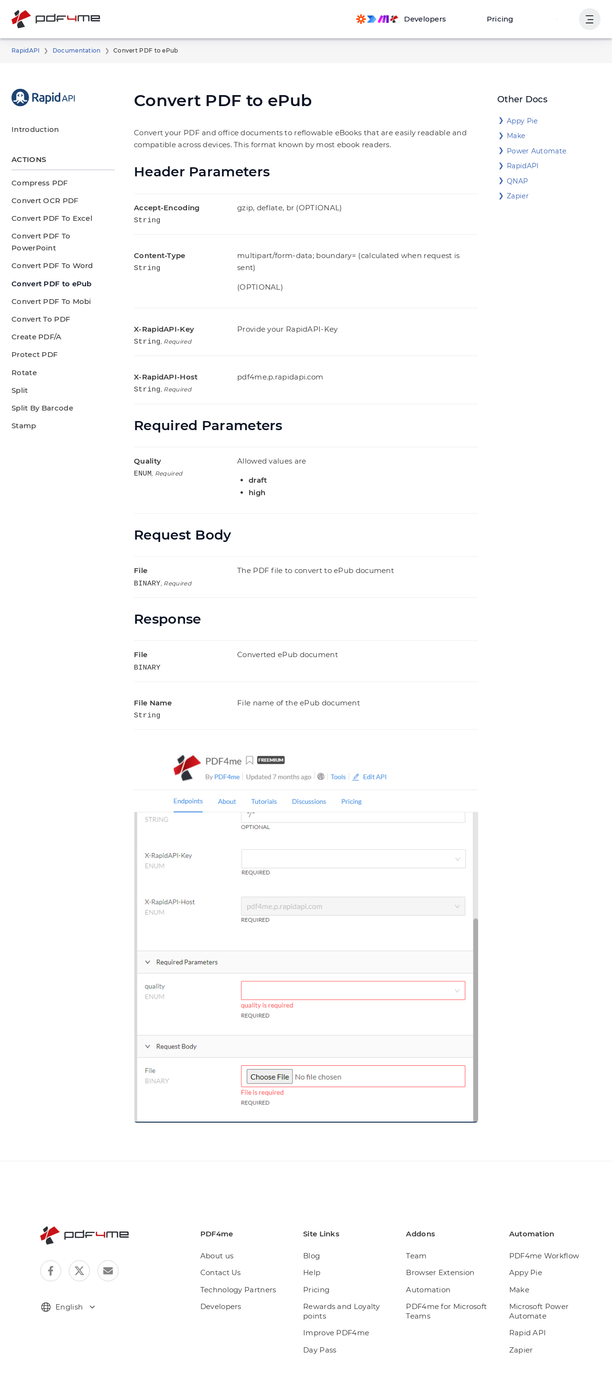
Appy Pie (521, 121)
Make (515, 136)
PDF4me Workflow (543, 1238)
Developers (230, 1289)
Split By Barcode (39, 396)
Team (421, 1238)
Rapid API (528, 1306)
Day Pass (328, 1332)
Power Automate (532, 151)
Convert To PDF (38, 307)
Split (18, 378)
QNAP (516, 181)
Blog (319, 1238)
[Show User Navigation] (589, 19)
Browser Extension (443, 1255)
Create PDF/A (34, 325)
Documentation (69, 50)
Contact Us (229, 1255)
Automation (430, 1272)
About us (226, 1238)
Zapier (516, 196)
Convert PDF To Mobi (47, 289)
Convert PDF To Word (47, 253)
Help (319, 1255)
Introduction (31, 129)
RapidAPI (24, 50)
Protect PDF (31, 342)
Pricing (503, 19)
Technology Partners (245, 1272)
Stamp (22, 414)
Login (557, 19)
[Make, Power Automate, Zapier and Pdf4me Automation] (409, 19)
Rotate (22, 360)
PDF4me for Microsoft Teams (448, 1293)
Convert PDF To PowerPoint (58, 236)
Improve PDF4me (341, 1315)
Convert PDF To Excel (48, 218)
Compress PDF (36, 183)
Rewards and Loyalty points (347, 1293)
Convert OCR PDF (42, 200)
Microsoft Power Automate (555, 1289)
